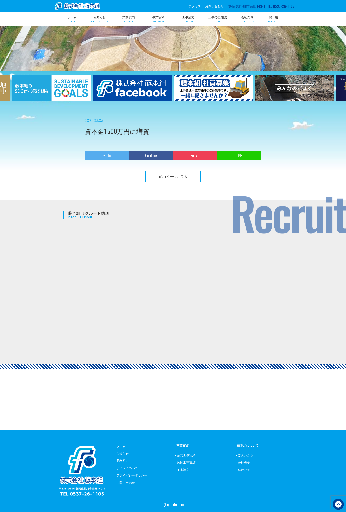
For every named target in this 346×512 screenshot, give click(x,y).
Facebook (151, 155)
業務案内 (128, 19)
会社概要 (244, 462)
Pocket (195, 155)
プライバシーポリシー (131, 475)
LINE (239, 155)
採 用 (273, 19)
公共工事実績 (186, 455)
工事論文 (188, 19)
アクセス (194, 6)
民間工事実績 (186, 462)
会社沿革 (244, 469)
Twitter (107, 155)
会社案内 (247, 19)
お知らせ (99, 19)
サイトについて (127, 467)
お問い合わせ (214, 6)
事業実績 (158, 19)
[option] (51, 91)
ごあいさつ (245, 455)
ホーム (72, 19)
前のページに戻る (173, 176)
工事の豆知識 (217, 19)
